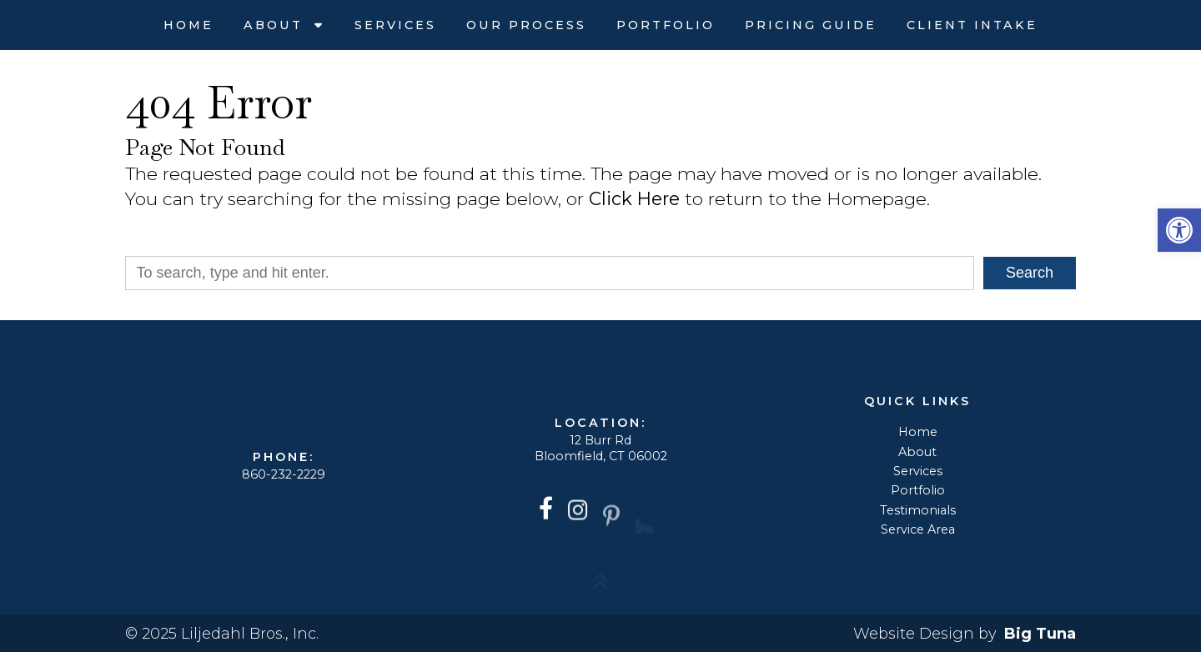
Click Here (634, 198)
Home (188, 25)
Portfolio (665, 25)
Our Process (526, 25)
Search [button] (1029, 272)
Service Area (918, 529)
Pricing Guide (811, 25)
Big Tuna (1040, 633)
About (276, 25)
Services (395, 25)
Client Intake (972, 25)
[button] (1179, 230)
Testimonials (918, 510)
